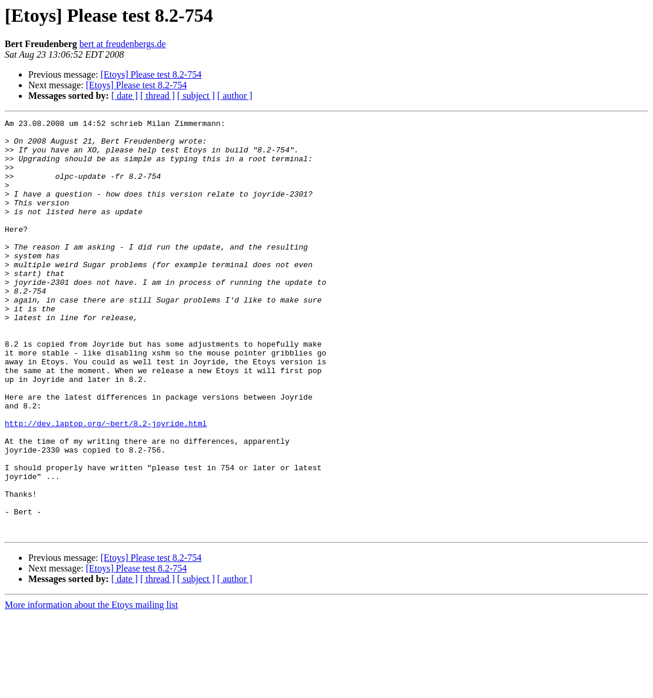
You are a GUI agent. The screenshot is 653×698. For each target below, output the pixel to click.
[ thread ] (157, 96)
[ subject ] (196, 96)
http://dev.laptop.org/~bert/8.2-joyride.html (106, 485)
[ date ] (124, 96)
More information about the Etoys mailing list (91, 688)
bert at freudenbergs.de (122, 44)
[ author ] (235, 96)
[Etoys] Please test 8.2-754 (151, 74)
